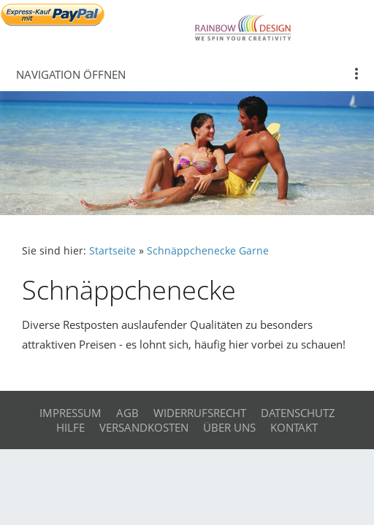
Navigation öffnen (71, 74)
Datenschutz (298, 412)
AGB (127, 412)
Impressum (70, 412)
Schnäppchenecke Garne (208, 250)
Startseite (112, 250)
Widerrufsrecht (199, 412)
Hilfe (70, 427)
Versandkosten (143, 427)
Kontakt (294, 427)
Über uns (229, 427)
